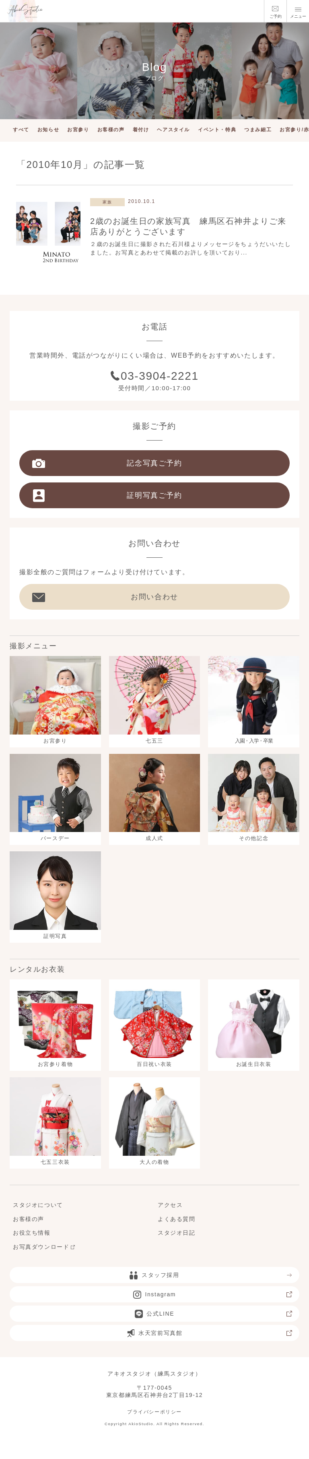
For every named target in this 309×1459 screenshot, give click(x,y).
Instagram (213, 1294)
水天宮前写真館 (210, 1333)
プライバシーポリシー (154, 1412)
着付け (141, 129)
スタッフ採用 (211, 1275)
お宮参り (78, 129)
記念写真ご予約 (107, 463)
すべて (21, 129)
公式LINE (214, 1314)
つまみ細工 (258, 129)
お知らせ (48, 129)
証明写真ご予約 (107, 495)
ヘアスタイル (173, 129)
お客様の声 (111, 129)
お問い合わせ (105, 596)
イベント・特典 (217, 129)
